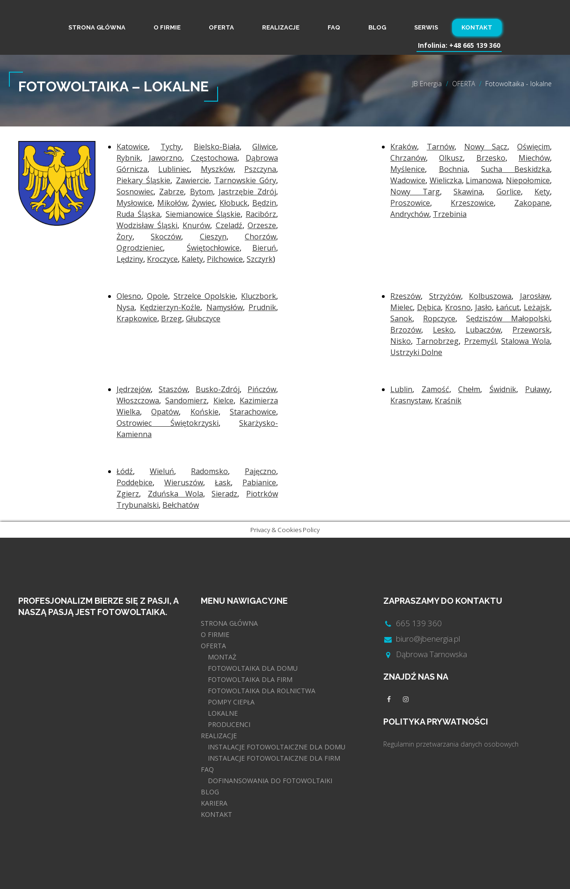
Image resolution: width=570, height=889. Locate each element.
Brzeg (171, 318)
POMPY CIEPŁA (231, 701)
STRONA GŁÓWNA (96, 27)
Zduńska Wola (175, 494)
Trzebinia (450, 214)
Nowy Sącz (486, 146)
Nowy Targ (415, 191)
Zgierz (128, 494)
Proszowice (410, 203)
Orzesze (262, 225)
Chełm (469, 389)
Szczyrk (260, 259)
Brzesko (490, 158)
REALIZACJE (281, 27)
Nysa (125, 307)
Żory (124, 236)
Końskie (204, 412)
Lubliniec (174, 169)
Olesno (129, 296)
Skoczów (166, 236)
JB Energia (427, 83)
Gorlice (509, 191)
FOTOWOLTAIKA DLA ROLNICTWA (261, 690)
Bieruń (264, 248)
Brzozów (405, 330)
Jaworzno (165, 158)
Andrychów (409, 214)
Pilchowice (225, 259)
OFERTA (221, 27)
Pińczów (262, 389)
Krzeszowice (472, 203)
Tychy (171, 146)
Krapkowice (137, 318)
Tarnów (440, 146)
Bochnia (453, 169)
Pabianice (259, 482)
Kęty (542, 191)
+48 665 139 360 (474, 45)
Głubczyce (203, 318)
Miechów (534, 158)
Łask (223, 482)
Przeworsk (531, 330)
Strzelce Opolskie (205, 296)
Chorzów (260, 236)
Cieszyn (213, 236)
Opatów (165, 412)
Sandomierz (186, 400)
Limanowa (484, 180)
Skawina (467, 191)
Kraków (403, 146)
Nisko (400, 341)
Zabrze (171, 191)
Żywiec (203, 203)
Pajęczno (260, 471)
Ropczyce (439, 318)
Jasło (483, 307)
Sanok (401, 318)
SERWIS (426, 27)
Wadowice (407, 180)
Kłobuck (233, 203)
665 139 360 (419, 623)
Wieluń (162, 471)
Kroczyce (162, 259)
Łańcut (507, 307)
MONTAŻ (222, 656)
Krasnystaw (410, 400)
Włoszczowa (138, 400)
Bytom (201, 191)
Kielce (223, 400)
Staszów (173, 389)
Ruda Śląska (138, 214)
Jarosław (535, 296)
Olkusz (451, 158)
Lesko (443, 330)
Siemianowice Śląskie (203, 214)
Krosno (458, 307)
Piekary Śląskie (143, 180)
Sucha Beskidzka (515, 169)
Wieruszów (183, 482)
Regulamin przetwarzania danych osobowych (451, 744)
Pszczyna (260, 169)
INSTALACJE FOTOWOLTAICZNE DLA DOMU (276, 746)
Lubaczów (483, 330)
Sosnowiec (135, 191)
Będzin (264, 203)
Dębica (429, 307)
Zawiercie (192, 180)
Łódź (125, 471)
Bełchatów (180, 505)
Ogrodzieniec (140, 248)
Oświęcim (533, 146)
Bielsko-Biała (217, 146)
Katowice (132, 146)
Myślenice (407, 169)
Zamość (435, 389)
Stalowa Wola (525, 341)
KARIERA (214, 803)
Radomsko (209, 471)
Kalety (192, 259)
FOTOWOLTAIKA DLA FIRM (250, 679)
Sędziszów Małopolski (508, 318)
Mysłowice (135, 203)
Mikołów (172, 203)
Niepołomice (528, 180)
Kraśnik (448, 400)
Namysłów (224, 307)
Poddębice (135, 482)
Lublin (401, 389)
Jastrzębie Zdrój (247, 191)
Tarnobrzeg (437, 341)
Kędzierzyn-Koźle (170, 307)
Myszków (217, 169)
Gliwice (264, 146)
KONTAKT (476, 27)
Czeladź (229, 225)
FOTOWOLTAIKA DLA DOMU (253, 668)
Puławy (537, 389)
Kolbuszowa (490, 296)
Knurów (196, 225)
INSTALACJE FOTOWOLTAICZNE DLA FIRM (274, 758)
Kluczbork (258, 296)
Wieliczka (446, 180)
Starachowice (253, 412)
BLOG (377, 27)
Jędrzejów (134, 389)
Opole (157, 296)
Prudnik (262, 307)
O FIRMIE (167, 27)
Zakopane (532, 203)
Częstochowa (214, 158)
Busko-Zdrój (218, 389)
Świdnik (503, 389)
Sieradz (224, 494)
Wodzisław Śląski (147, 225)
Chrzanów (408, 158)
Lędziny (130, 259)
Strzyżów (445, 296)
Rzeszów (405, 296)
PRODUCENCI (229, 724)
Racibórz (261, 214)
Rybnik (128, 158)
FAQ (334, 27)
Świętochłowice (213, 248)
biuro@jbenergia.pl (428, 638)
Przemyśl (480, 341)
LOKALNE (223, 713)
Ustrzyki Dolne (416, 352)
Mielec (401, 307)
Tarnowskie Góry (245, 180)
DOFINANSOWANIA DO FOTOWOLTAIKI (270, 780)
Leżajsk (537, 307)
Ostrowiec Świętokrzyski (168, 423)
